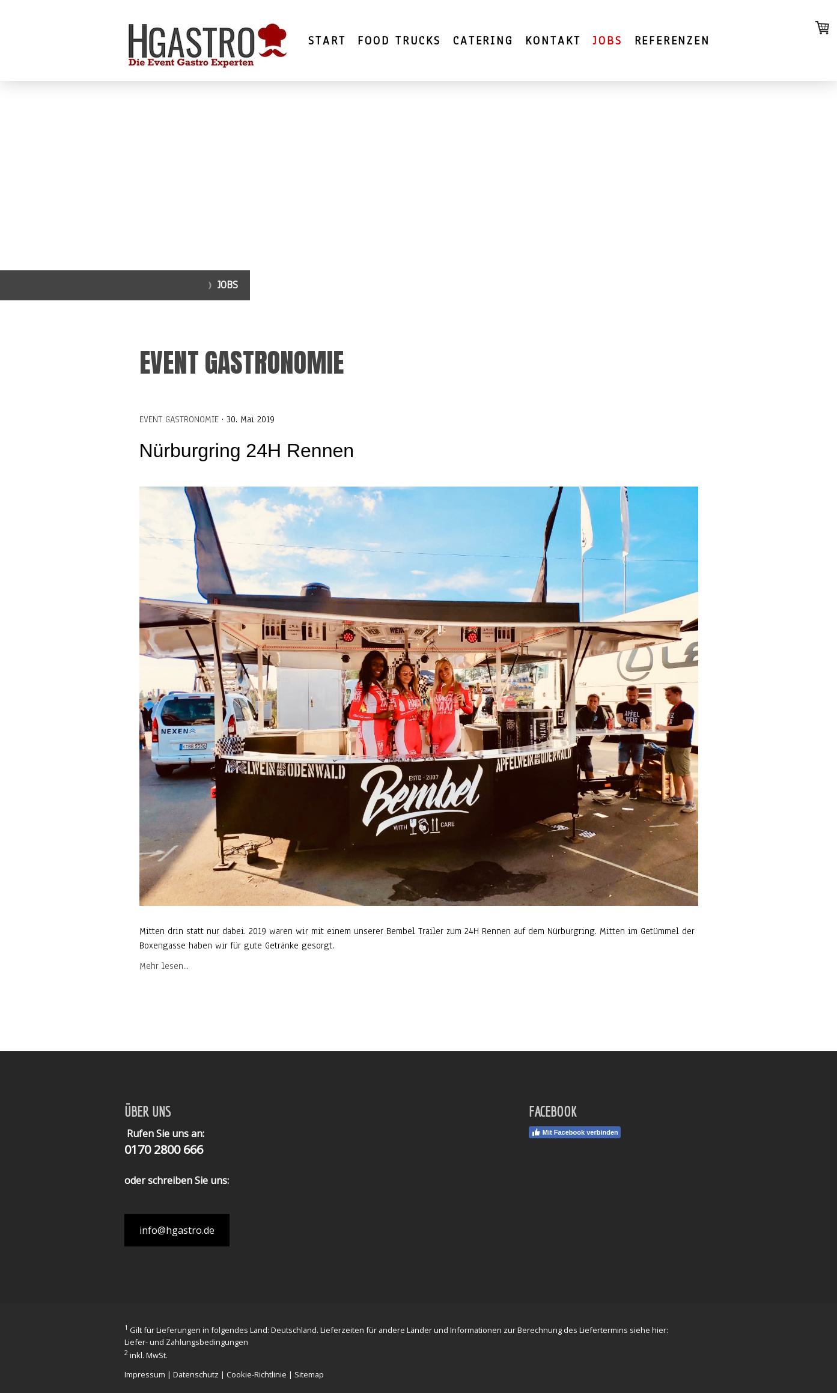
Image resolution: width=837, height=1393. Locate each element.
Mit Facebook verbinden (574, 1132)
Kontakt (553, 41)
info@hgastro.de (177, 1230)
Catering (483, 41)
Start (326, 41)
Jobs (607, 41)
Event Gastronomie (179, 419)
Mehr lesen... (164, 966)
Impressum (144, 1374)
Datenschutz (196, 1374)
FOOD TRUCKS (399, 41)
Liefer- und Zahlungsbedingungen (186, 1342)
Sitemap (309, 1374)
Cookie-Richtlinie (257, 1374)
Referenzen (672, 41)
